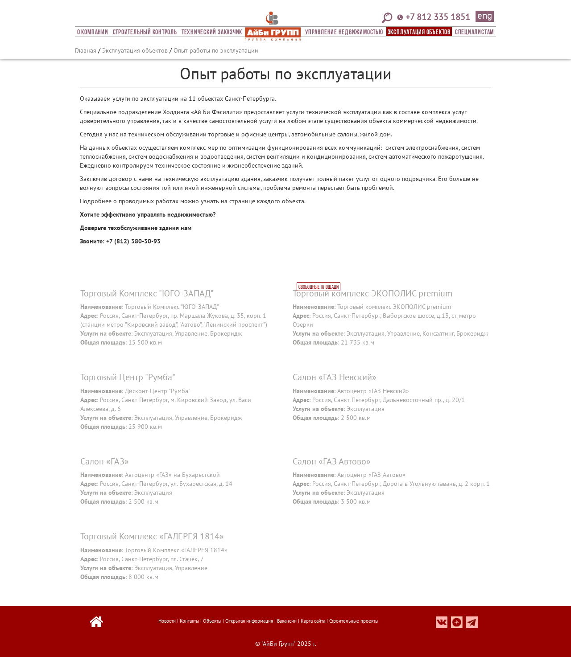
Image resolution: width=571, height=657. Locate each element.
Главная (85, 50)
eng (484, 16)
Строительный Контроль (145, 32)
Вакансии (287, 621)
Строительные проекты (353, 621)
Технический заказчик (212, 32)
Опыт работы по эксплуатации (216, 50)
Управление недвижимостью (344, 32)
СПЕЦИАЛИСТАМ (474, 32)
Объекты (212, 621)
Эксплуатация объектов (419, 32)
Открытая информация (249, 621)
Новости (167, 621)
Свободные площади (318, 287)
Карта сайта (313, 621)
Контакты (189, 621)
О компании (92, 32)
